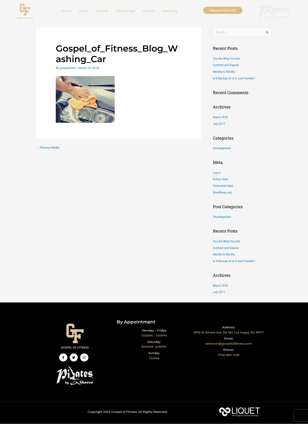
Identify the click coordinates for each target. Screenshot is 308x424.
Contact (149, 11)
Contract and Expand (226, 65)
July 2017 (219, 124)
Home (66, 11)
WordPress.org (222, 192)
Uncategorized (222, 148)
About (83, 11)
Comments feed (223, 186)
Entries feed (220, 179)
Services (102, 11)
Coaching (170, 11)
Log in (217, 173)
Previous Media (48, 147)
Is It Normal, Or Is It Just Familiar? (235, 78)
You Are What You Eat (227, 59)
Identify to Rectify (224, 72)
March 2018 (221, 117)
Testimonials (125, 11)
